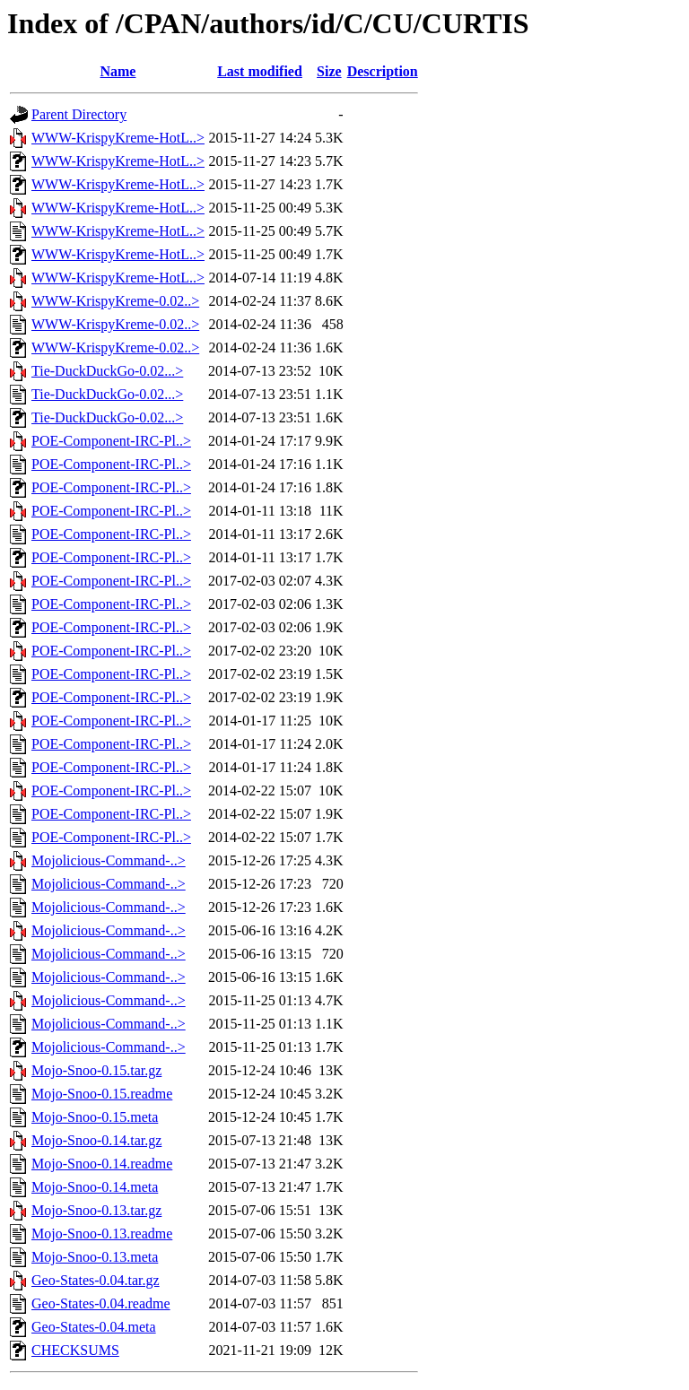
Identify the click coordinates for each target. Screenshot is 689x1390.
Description (382, 71)
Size (329, 71)
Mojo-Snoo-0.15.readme (101, 1093)
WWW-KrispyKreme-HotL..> (118, 137)
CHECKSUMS (75, 1350)
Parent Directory (78, 114)
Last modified (259, 71)
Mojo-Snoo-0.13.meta (94, 1256)
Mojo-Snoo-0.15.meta (94, 1117)
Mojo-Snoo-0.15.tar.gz (96, 1070)
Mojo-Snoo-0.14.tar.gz (96, 1140)
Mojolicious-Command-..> (108, 860)
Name (117, 71)
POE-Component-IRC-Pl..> (111, 440)
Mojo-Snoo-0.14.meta (94, 1187)
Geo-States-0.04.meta (93, 1326)
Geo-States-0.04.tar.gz (95, 1280)
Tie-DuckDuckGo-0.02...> (107, 370)
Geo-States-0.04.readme (100, 1303)
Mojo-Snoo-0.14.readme (101, 1163)
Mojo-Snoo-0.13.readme (101, 1233)
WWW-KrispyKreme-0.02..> (115, 300)
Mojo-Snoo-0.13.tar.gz (96, 1210)
